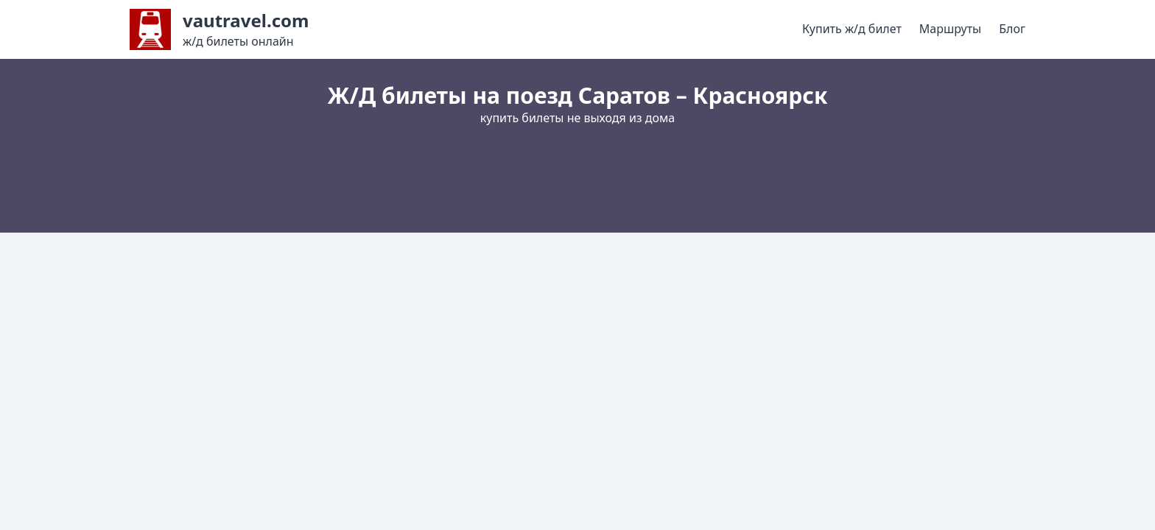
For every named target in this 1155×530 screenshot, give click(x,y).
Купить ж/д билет (852, 29)
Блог (1012, 29)
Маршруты (950, 29)
